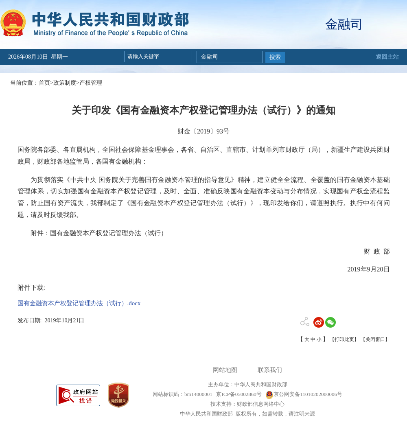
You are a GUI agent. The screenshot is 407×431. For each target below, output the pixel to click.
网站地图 (225, 370)
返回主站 (387, 57)
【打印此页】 (344, 339)
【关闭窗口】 (375, 339)
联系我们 (270, 370)
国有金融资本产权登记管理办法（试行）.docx (79, 303)
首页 (44, 83)
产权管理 (90, 83)
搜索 (275, 57)
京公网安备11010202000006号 (303, 394)
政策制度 (64, 83)
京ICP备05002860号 (238, 394)
